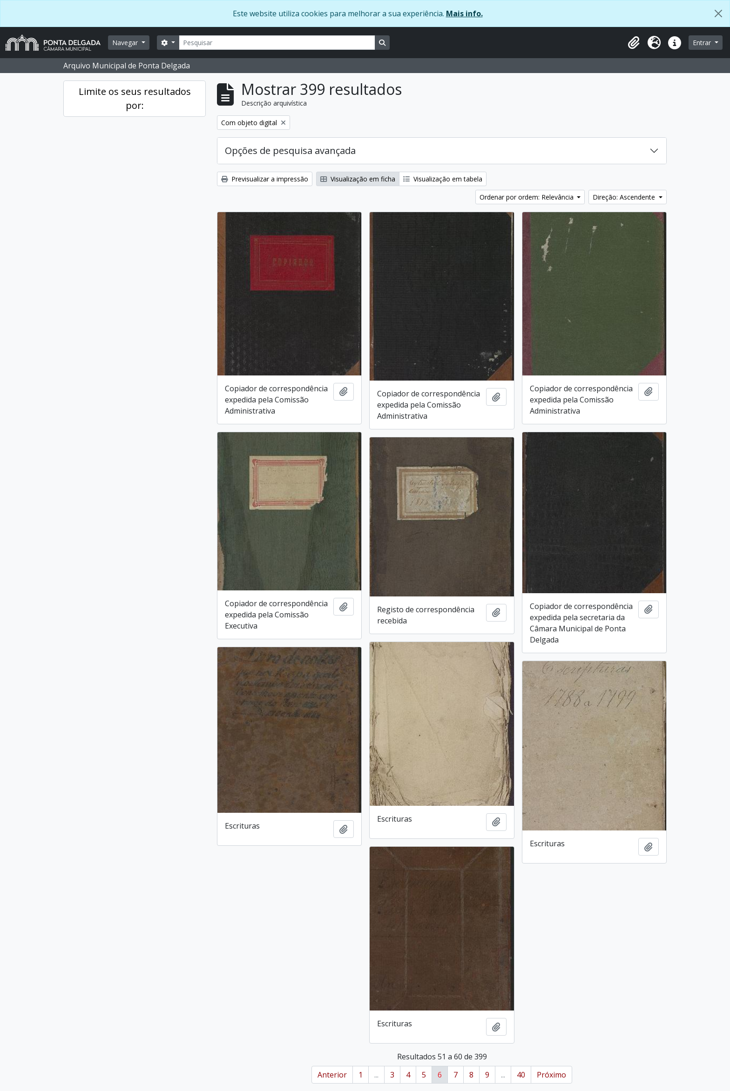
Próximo (551, 1075)
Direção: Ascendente (625, 197)
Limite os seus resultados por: (135, 98)
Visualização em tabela (442, 178)
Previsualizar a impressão (264, 178)
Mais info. (464, 13)
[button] (633, 43)
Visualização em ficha (357, 178)
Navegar (126, 42)
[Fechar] (718, 13)
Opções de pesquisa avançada (290, 150)
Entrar (703, 42)
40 (521, 1075)
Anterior (332, 1075)
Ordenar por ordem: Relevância (527, 197)
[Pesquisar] (277, 42)
